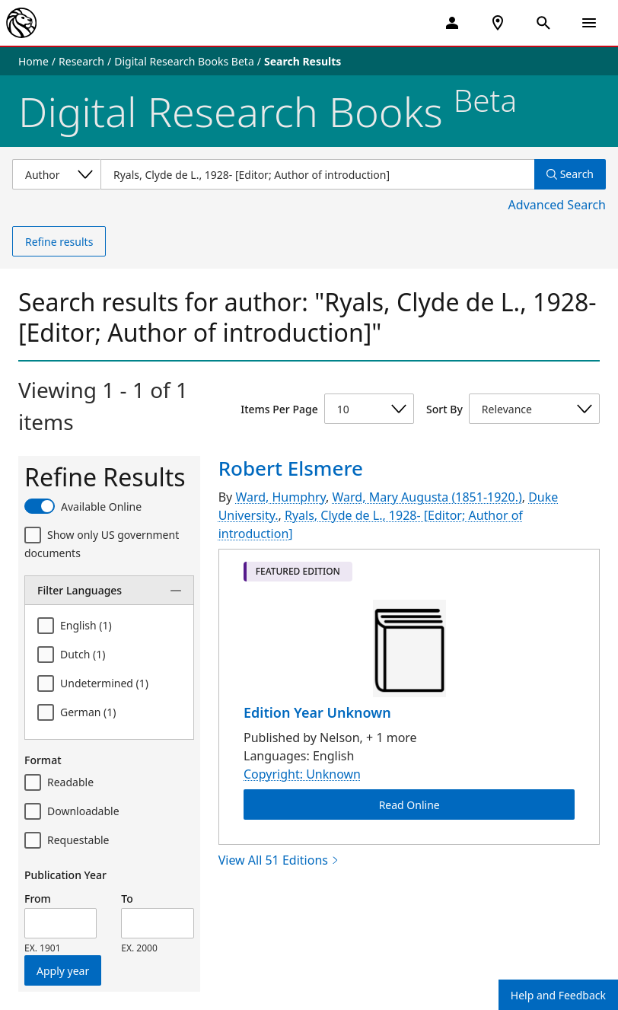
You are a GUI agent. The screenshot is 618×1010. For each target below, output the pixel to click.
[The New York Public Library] (21, 23)
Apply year (63, 971)
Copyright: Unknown (302, 774)
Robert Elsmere (290, 468)
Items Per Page (279, 409)
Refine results (59, 241)
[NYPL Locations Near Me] (498, 23)
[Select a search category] (56, 174)
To (126, 898)
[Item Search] (317, 174)
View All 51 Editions (278, 860)
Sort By (444, 409)
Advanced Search (557, 204)
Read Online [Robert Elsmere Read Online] (408, 805)
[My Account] (452, 23)
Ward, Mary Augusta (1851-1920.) (427, 497)
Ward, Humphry (280, 497)
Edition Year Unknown (317, 712)
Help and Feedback (558, 995)
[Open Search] (543, 23)
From (37, 898)
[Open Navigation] (589, 23)
